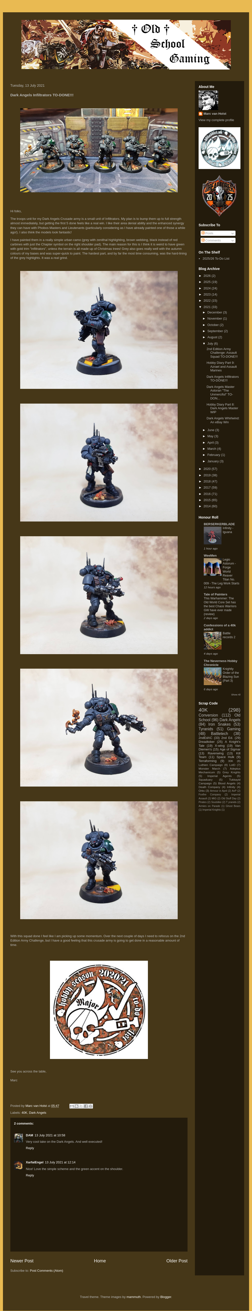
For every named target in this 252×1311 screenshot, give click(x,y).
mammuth (133, 1297)
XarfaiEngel (35, 1162)
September (215, 331)
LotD (232, 764)
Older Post (177, 1260)
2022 (208, 300)
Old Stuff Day (228, 798)
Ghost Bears (233, 806)
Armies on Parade (209, 806)
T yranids (231, 802)
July (210, 343)
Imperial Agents (219, 775)
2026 (208, 276)
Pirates (202, 802)
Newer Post (21, 1260)
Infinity (231, 787)
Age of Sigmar (230, 749)
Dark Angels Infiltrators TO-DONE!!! (222, 378)
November (215, 318)
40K (24, 1112)
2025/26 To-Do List (216, 258)
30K (230, 760)
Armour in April (218, 790)
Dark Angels (37, 1112)
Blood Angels (227, 783)
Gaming (233, 729)
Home (100, 1260)
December (215, 312)
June (211, 430)
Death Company (209, 787)
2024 (208, 288)
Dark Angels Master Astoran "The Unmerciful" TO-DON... (220, 392)
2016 (208, 494)
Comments (211, 240)
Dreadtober (207, 742)
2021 (208, 307)
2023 (208, 294)
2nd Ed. (227, 738)
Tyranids (206, 729)
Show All (235, 694)
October (213, 325)
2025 (208, 282)
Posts (207, 233)
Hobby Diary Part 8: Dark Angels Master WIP (222, 408)
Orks (202, 790)
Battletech (219, 734)
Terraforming (208, 761)
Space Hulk (225, 757)
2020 (208, 469)
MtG (214, 798)
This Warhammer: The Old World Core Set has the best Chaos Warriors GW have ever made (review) (220, 606)
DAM (29, 1135)
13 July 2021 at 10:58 (50, 1135)
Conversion (208, 715)
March (212, 449)
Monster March (209, 768)
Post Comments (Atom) (46, 1270)
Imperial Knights (212, 809)
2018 (208, 481)
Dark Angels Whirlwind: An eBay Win (222, 420)
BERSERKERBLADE (219, 524)
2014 (208, 506)
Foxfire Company (210, 794)
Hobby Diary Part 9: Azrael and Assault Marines (221, 366)
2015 (208, 500)
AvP (234, 790)
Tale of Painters (215, 594)
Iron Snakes (219, 724)
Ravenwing (215, 753)
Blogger (165, 1297)
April (211, 442)
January (213, 461)
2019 (208, 475)
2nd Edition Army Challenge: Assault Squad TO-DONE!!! (222, 352)
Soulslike (216, 802)
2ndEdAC (205, 738)
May (210, 436)
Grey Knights (231, 772)
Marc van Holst (215, 113)
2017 (208, 487)
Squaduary (206, 779)
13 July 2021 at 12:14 (60, 1162)
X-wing (220, 745)
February (214, 455)
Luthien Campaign (211, 764)
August (212, 337)
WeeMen (210, 555)
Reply (30, 1148)
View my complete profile (216, 120)
